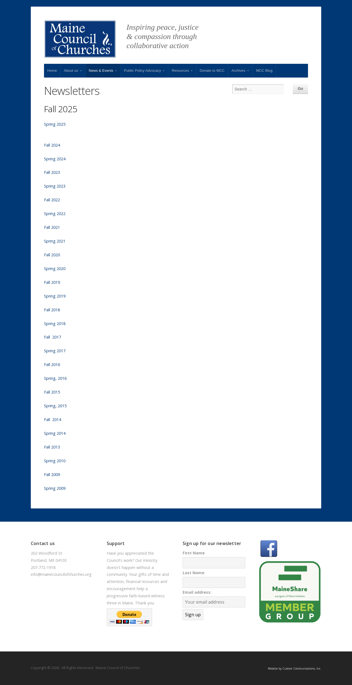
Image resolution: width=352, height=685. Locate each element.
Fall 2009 (52, 474)
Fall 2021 (52, 227)
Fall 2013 (52, 447)
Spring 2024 (54, 158)
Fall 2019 (52, 282)
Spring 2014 (54, 433)
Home (52, 70)
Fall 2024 (52, 145)
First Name (194, 552)
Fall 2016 (52, 364)
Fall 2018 (52, 309)
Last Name (193, 572)
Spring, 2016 (55, 378)
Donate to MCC (212, 70)
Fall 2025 (60, 109)
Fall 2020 (52, 254)
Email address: (197, 592)
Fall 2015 (52, 392)
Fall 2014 (52, 419)
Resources (180, 70)
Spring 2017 (54, 350)
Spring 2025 (54, 124)
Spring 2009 (54, 488)
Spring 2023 (54, 186)
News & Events (101, 70)
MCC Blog (264, 70)
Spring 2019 (54, 296)
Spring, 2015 (55, 405)
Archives (238, 70)
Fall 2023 (52, 172)
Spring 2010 (54, 460)
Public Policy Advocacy (142, 70)
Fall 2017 (52, 337)
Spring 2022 (54, 213)
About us (71, 70)
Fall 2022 (52, 199)
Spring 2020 (54, 268)
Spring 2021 (54, 241)
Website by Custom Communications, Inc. (294, 668)
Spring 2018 (54, 323)
